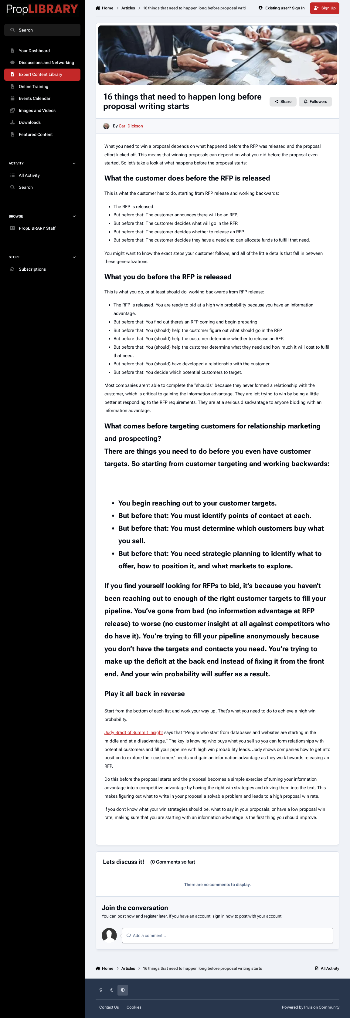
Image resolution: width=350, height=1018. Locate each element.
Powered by (310, 1007)
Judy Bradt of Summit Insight (133, 732)
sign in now (223, 916)
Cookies (134, 1007)
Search (21, 30)
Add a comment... (146, 935)
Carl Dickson (131, 125)
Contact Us (109, 1007)
